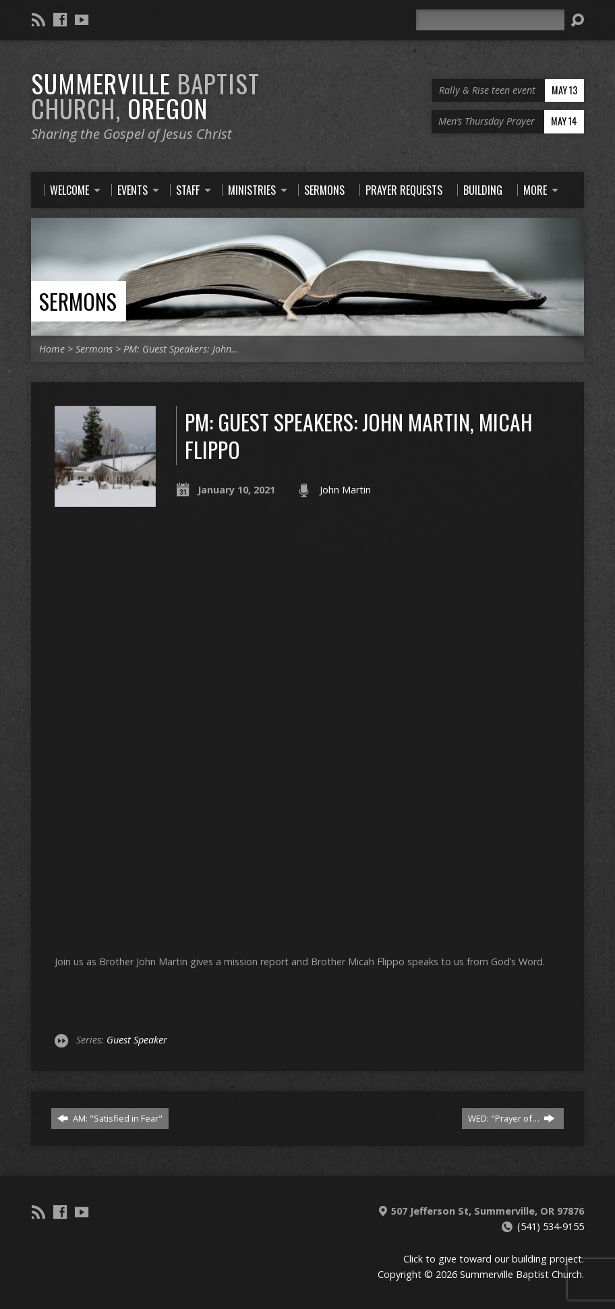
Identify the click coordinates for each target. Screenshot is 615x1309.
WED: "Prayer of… (511, 1118)
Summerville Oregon (145, 95)
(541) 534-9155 (550, 1226)
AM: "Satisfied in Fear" (110, 1118)
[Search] (490, 19)
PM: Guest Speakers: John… (181, 348)
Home (52, 348)
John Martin (345, 489)
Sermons (78, 301)
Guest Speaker (137, 1039)
